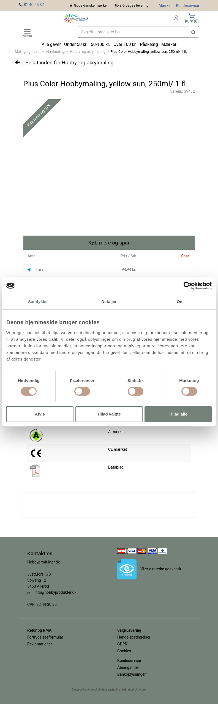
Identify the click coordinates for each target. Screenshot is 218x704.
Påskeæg (149, 44)
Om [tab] (180, 301)
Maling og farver (28, 52)
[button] (193, 32)
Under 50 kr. (76, 44)
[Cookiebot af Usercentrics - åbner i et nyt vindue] (188, 286)
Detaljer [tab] (109, 301)
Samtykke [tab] (38, 301)
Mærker (165, 5)
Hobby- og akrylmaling (87, 52)
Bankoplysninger (131, 674)
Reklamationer (39, 644)
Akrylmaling (55, 52)
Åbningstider (128, 667)
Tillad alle (178, 414)
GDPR (122, 644)
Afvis (40, 414)
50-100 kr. (100, 44)
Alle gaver (51, 44)
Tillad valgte (109, 414)
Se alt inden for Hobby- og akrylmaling (64, 62)
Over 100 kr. (125, 44)
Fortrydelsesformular (45, 637)
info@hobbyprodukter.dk (55, 592)
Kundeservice (187, 5)
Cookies (124, 651)
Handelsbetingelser (133, 637)
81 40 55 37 (34, 4)
